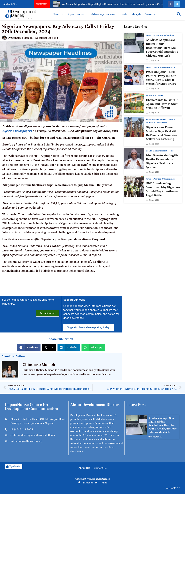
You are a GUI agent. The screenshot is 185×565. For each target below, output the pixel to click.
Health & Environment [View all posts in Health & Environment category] (157, 151)
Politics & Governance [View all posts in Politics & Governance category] (164, 67)
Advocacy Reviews (103, 14)
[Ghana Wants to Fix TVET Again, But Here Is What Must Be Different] (134, 103)
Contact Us (100, 468)
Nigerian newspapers (17, 131)
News (56, 14)
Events (122, 14)
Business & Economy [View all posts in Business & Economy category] (156, 120)
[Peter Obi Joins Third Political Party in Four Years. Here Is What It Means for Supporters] (134, 75)
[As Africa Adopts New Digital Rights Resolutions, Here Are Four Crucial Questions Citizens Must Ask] (134, 43)
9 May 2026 (152, 60)
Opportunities (75, 14)
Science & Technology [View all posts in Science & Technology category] (164, 35)
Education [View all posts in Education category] (151, 95)
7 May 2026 (152, 144)
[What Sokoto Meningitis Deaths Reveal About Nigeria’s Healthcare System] (134, 158)
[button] (28, 347)
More (148, 14)
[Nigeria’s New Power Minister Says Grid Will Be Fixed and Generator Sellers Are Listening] (134, 127)
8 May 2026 (152, 88)
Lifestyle (136, 14)
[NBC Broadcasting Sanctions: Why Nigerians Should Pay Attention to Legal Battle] (134, 186)
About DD (84, 468)
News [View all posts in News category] (149, 35)
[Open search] (178, 14)
